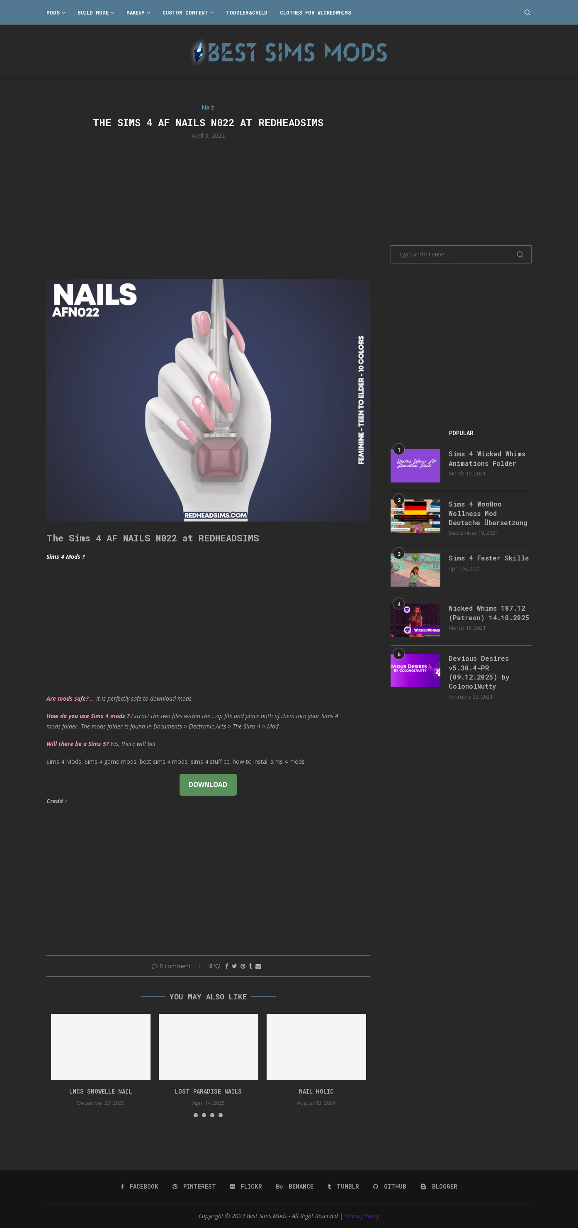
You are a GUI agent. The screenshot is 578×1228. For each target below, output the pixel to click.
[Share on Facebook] (226, 966)
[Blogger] (438, 1186)
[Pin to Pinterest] (242, 966)
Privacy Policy (362, 1216)
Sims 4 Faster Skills (489, 557)
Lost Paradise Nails (208, 1091)
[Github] (389, 1186)
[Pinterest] (194, 1186)
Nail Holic (316, 1091)
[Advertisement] (208, 208)
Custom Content (185, 12)
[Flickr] (246, 1186)
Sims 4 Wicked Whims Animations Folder (487, 458)
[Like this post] (217, 966)
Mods (53, 12)
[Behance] (294, 1186)
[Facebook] (139, 1186)
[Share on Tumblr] (250, 966)
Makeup (135, 12)
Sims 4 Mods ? (65, 556)
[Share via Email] (258, 966)
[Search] (527, 12)
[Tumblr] (343, 1186)
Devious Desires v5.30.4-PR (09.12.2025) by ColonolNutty (479, 672)
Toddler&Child (246, 12)
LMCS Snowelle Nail (100, 1091)
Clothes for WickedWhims (315, 12)
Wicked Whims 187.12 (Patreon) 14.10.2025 (489, 612)
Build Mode (93, 12)
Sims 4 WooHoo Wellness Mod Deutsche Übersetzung (488, 513)
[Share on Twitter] (234, 966)
